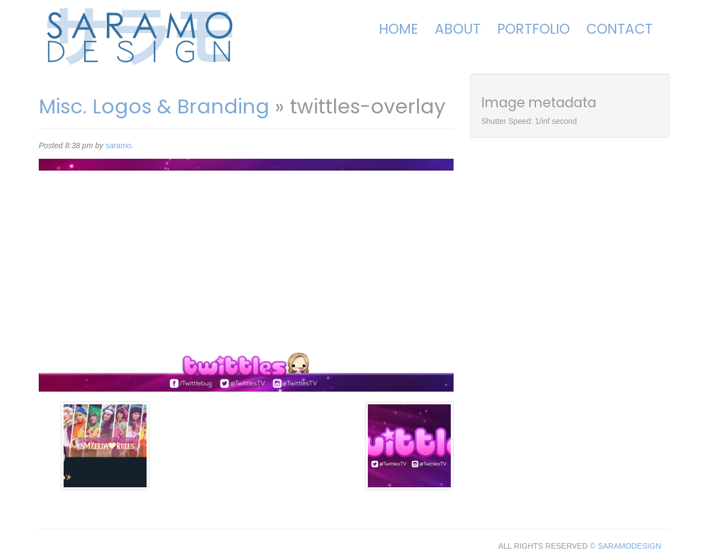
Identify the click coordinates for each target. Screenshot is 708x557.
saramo (119, 145)
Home (398, 29)
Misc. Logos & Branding (154, 106)
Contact (619, 29)
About (458, 29)
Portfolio (533, 29)
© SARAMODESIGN (625, 546)
